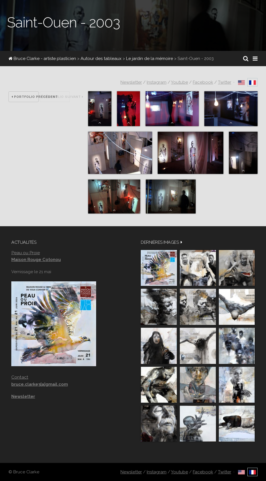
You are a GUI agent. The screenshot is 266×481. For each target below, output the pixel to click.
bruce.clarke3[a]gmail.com (39, 384)
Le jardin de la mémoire (149, 58)
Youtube (179, 82)
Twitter (224, 82)
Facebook (203, 82)
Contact (19, 377)
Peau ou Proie (25, 252)
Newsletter (131, 82)
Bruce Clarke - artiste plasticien (42, 58)
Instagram (156, 82)
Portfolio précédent (25, 97)
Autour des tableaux (101, 58)
